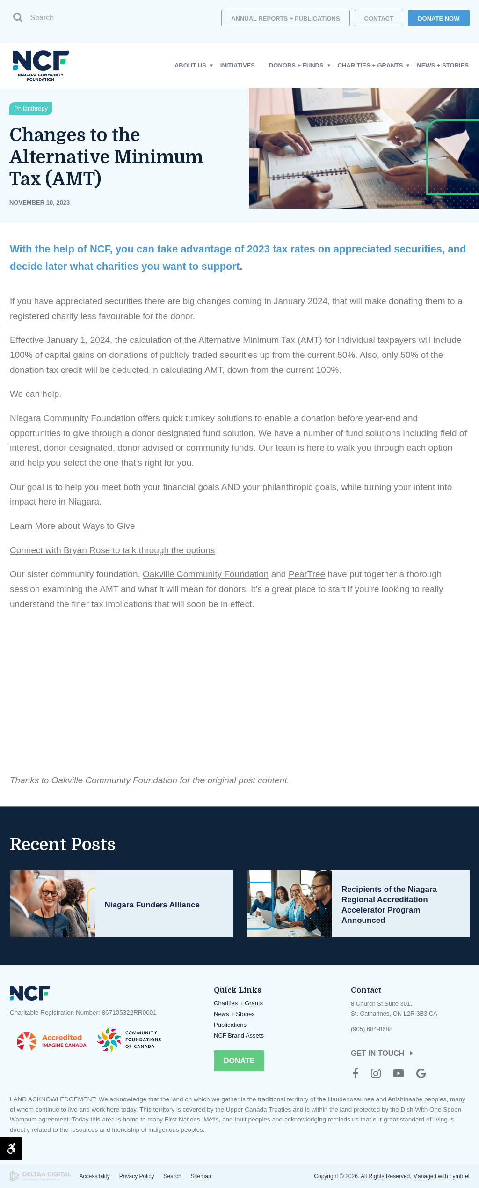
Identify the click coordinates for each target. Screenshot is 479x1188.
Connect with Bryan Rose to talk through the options (112, 550)
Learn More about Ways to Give (72, 526)
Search (172, 1176)
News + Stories (443, 65)
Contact (379, 18)
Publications (230, 1024)
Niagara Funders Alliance (151, 904)
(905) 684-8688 (371, 1028)
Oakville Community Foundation (206, 574)
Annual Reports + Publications (285, 18)
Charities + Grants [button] (370, 65)
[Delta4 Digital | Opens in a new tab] (40, 1176)
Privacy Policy (136, 1176)
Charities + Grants (238, 1003)
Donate (239, 1061)
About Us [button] (190, 65)
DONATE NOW (438, 18)
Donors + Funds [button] (296, 65)
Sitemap (201, 1176)
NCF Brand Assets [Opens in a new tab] (239, 1035)
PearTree (306, 574)
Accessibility (95, 1176)
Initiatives (237, 65)
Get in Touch (377, 1053)
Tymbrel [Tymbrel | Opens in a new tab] (460, 1176)
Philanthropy (31, 108)
